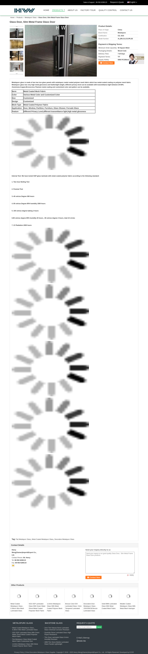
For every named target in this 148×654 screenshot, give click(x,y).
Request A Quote (117, 2)
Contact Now (108, 63)
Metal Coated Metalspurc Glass (42, 539)
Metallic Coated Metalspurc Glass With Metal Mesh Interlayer (127, 606)
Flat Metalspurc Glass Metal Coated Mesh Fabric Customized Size (24, 640)
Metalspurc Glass (31, 17)
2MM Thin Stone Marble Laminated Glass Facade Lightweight (56, 643)
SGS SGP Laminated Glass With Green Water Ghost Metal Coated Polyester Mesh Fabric (37, 607)
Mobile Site (81, 641)
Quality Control (108, 10)
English (134, 1)
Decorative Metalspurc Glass (64, 539)
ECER (131, 652)
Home (46, 10)
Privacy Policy (19, 652)
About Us (72, 10)
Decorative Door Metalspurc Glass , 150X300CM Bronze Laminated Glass (90, 607)
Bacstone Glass (53, 623)
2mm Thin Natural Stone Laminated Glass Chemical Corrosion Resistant (56, 629)
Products (57, 10)
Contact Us (126, 10)
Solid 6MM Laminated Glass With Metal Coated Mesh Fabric (109, 606)
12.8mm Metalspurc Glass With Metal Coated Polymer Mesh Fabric (54, 607)
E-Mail (79, 638)
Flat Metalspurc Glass (23, 539)
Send (99, 627)
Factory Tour (88, 10)
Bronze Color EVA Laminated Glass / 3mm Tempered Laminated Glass (73, 607)
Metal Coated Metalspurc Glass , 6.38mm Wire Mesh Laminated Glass (17, 607)
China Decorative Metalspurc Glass (37, 652)
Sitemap (86, 638)
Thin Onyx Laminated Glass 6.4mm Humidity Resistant (56, 638)
